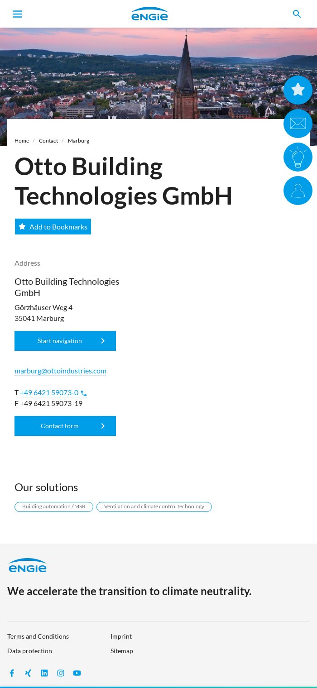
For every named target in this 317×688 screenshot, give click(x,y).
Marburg (78, 140)
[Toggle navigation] (17, 14)
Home (21, 140)
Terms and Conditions (38, 636)
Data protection (29, 651)
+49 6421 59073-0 (53, 392)
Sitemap (121, 651)
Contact (48, 140)
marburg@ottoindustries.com (60, 370)
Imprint (121, 636)
